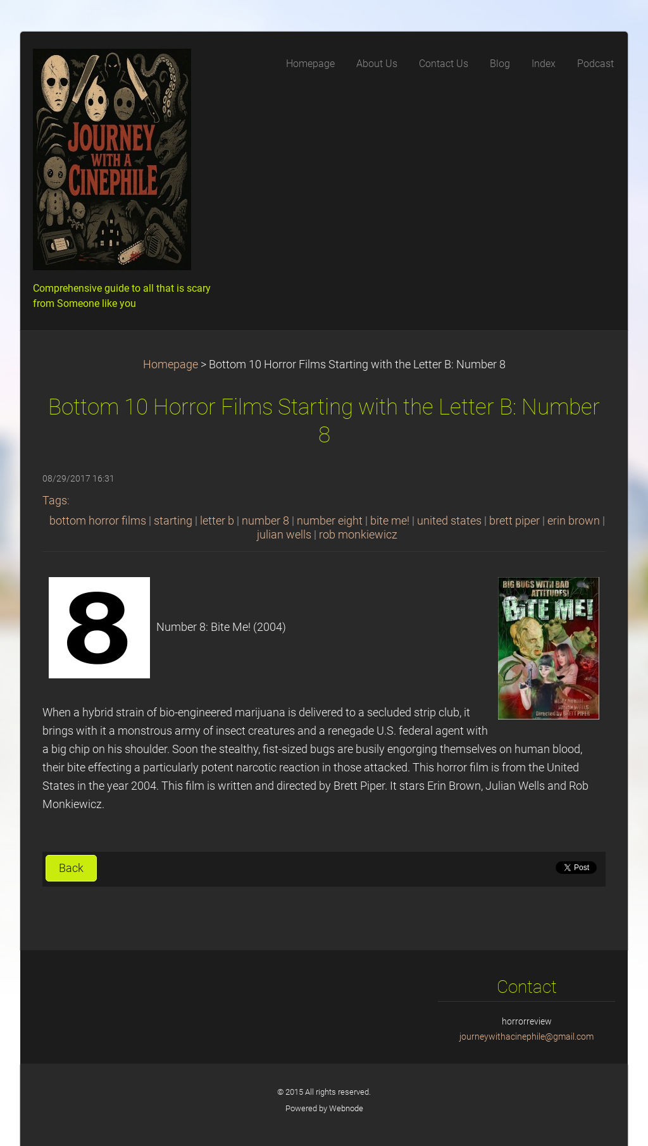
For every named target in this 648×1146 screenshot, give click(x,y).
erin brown (573, 520)
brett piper (514, 520)
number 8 (265, 520)
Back (71, 868)
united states (449, 520)
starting (173, 520)
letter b (217, 520)
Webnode (346, 1108)
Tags (54, 500)
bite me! (389, 520)
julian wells (284, 534)
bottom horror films (97, 520)
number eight (330, 520)
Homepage (170, 364)
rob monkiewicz (358, 534)
